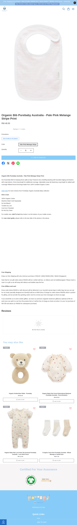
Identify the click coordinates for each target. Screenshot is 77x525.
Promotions (5, 134)
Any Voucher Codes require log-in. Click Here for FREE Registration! (37, 4)
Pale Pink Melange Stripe (28, 144)
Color (3, 144)
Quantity (4, 149)
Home (38, 518)
